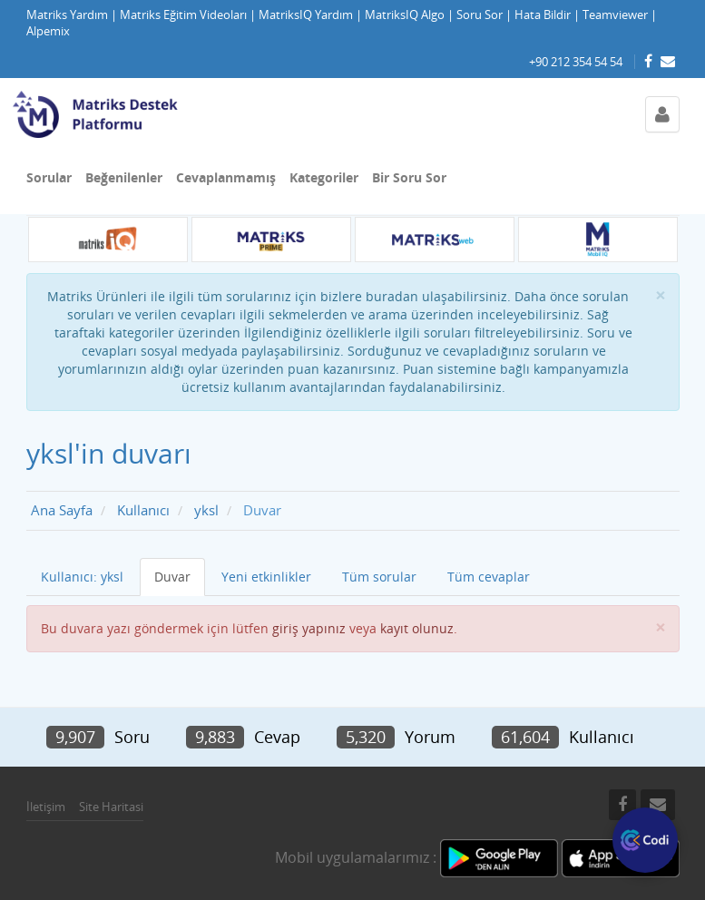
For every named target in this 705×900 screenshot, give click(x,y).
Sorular (49, 177)
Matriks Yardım (67, 15)
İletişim (45, 806)
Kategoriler (323, 177)
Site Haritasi (111, 806)
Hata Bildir (542, 15)
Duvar (172, 576)
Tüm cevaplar (488, 576)
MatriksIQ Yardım (306, 15)
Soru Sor (479, 15)
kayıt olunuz (417, 628)
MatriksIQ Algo (405, 15)
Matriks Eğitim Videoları (183, 15)
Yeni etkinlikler (266, 576)
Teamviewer (615, 15)
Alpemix (48, 31)
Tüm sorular (379, 576)
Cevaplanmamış (226, 177)
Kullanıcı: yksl (82, 576)
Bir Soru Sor (409, 177)
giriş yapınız (309, 628)
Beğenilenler (123, 177)
